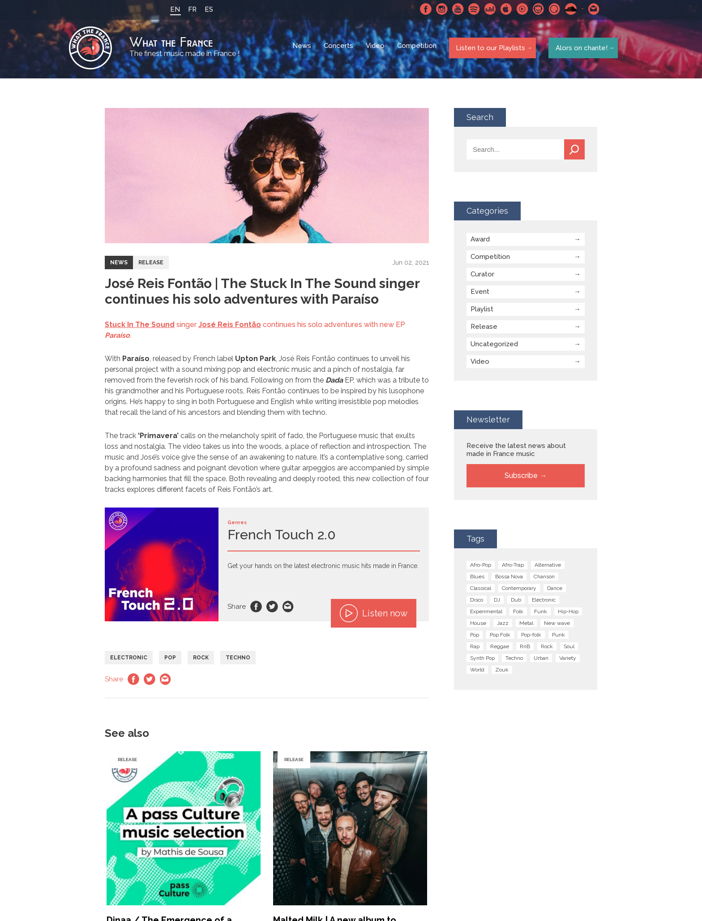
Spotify (471, 9)
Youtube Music (520, 9)
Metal (526, 625)
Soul (569, 649)
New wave (557, 625)
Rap (474, 649)
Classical (480, 590)
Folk (518, 614)
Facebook (423, 9)
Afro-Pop (480, 567)
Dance (554, 590)
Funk (540, 614)
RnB (525, 649)
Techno (238, 660)
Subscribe (521, 477)
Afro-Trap (513, 567)
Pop (170, 660)
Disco (476, 602)
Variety (567, 660)
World (477, 672)
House (478, 625)
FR (189, 9)
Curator (482, 276)
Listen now (373, 615)
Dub (516, 602)
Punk (558, 637)
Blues (477, 579)
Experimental (486, 614)
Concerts (339, 49)
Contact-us (591, 9)
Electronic (128, 660)
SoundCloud (568, 9)
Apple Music (503, 9)
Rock (201, 660)
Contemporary (519, 590)
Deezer (487, 9)
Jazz (503, 625)
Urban (541, 660)
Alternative (548, 567)
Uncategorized (494, 346)
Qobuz (552, 9)
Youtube (455, 9)
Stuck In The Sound (140, 327)
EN (172, 9)
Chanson (544, 579)
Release (150, 265)
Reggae (499, 649)
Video (376, 49)
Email (288, 609)
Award (480, 241)
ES (206, 9)
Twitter (272, 609)
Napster (536, 9)
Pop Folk (500, 637)
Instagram (439, 9)
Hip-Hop (568, 614)
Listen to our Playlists (489, 49)
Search (574, 152)
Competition (417, 49)
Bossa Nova (509, 579)
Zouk (502, 672)
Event (480, 294)
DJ (497, 602)
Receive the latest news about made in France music (516, 452)
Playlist (482, 311)
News (302, 49)
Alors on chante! (579, 49)
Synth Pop (482, 660)
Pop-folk (531, 637)
